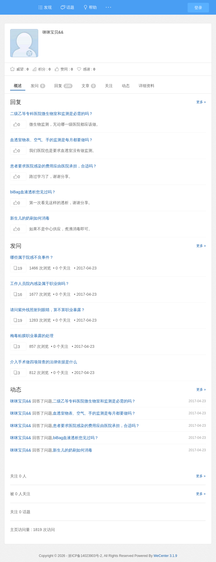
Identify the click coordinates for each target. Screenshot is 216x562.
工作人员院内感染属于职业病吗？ (39, 283)
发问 (38, 85)
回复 (63, 85)
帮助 (90, 7)
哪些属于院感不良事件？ (31, 257)
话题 (67, 7)
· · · (108, 7)
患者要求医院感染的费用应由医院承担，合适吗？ (53, 166)
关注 (109, 85)
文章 (89, 85)
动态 (126, 85)
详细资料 (146, 85)
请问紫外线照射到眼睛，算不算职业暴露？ (47, 309)
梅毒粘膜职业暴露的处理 (31, 335)
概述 (18, 85)
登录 (198, 7)
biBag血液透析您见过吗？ (33, 192)
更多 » (201, 102)
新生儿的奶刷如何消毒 (30, 218)
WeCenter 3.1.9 (165, 556)
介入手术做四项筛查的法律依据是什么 (43, 362)
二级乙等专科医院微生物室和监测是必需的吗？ (51, 113)
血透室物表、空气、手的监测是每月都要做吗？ (51, 140)
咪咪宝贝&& (20, 401)
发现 (45, 7)
